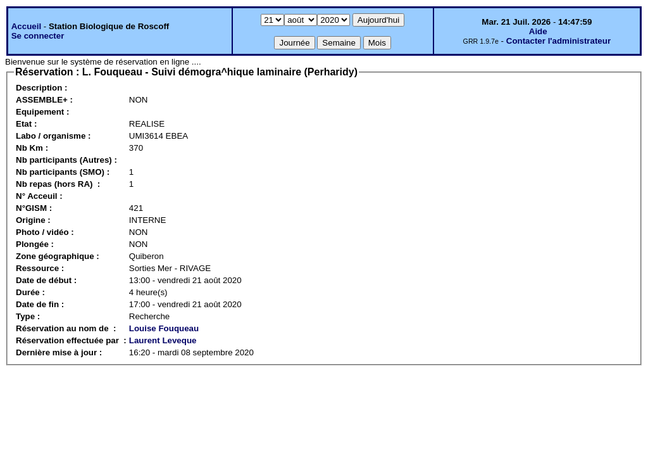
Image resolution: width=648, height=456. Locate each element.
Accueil (26, 26)
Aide (538, 31)
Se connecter (38, 36)
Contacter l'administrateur (558, 41)
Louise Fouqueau (164, 328)
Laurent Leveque (163, 340)
